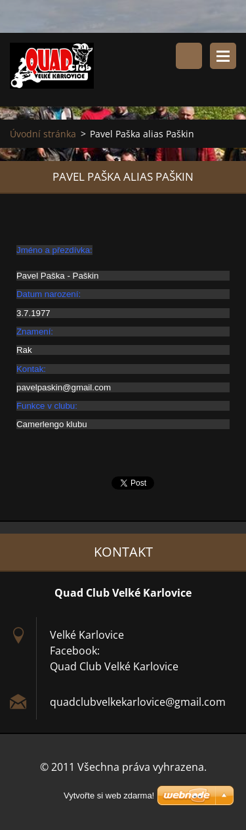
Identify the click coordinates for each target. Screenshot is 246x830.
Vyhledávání (189, 56)
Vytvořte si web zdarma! (109, 795)
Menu (223, 56)
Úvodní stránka (43, 133)
